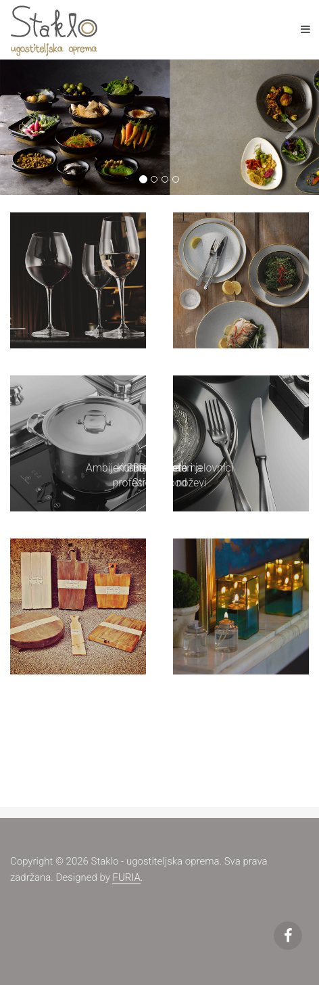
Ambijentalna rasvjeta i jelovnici (160, 468)
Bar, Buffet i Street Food (159, 475)
